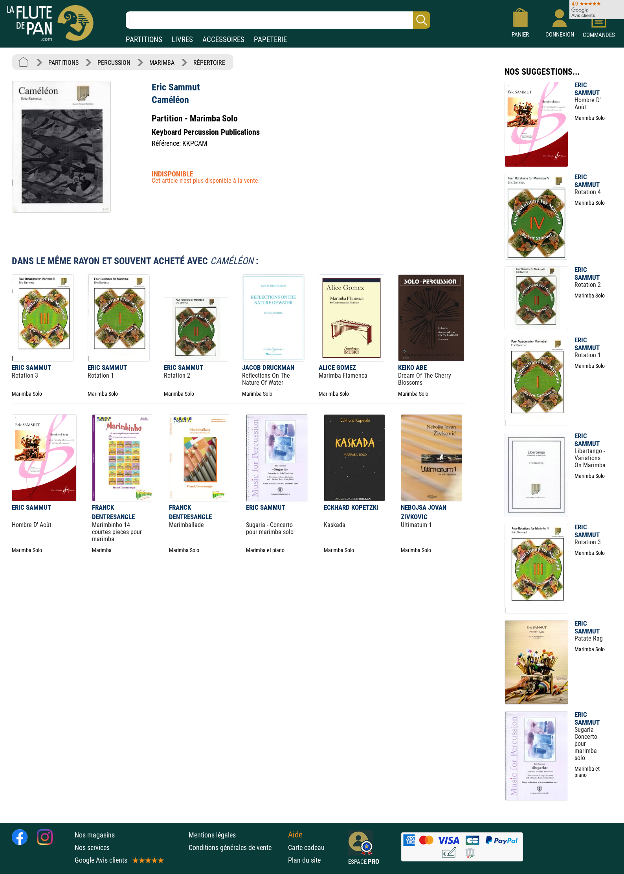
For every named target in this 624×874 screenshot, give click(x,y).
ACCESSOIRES (223, 39)
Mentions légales (212, 835)
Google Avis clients (119, 860)
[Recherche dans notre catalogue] (278, 20)
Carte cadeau (306, 847)
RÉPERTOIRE (209, 62)
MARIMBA (161, 62)
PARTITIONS (144, 39)
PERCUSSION (113, 62)
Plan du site (304, 860)
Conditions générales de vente (236, 847)
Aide (295, 834)
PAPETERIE (270, 39)
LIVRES (182, 39)
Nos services (92, 847)
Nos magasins (95, 835)
